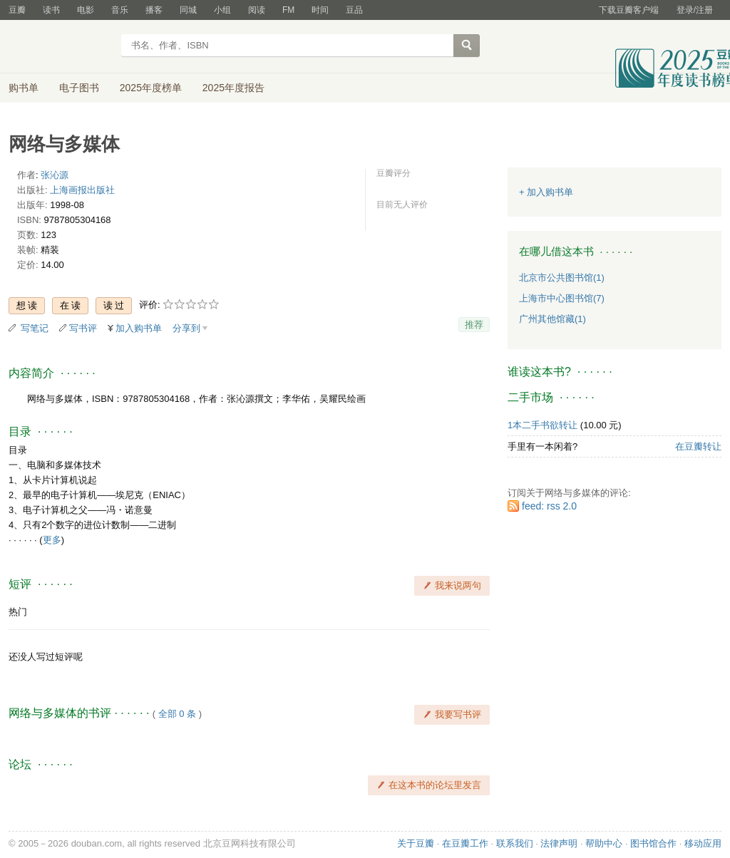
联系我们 (514, 843)
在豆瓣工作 (465, 843)
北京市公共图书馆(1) (562, 277)
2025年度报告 (233, 87)
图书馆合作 (653, 843)
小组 (222, 10)
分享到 (186, 328)
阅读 (256, 10)
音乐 (119, 10)
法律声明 (558, 843)
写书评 (83, 328)
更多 (52, 539)
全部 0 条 (177, 713)
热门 (18, 611)
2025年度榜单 (151, 87)
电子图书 (79, 87)
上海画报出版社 (82, 190)
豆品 (354, 10)
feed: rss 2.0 (549, 506)
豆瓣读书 (60, 47)
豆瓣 (17, 10)
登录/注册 (695, 10)
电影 (85, 10)
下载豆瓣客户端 (629, 10)
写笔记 (34, 328)
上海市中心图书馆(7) (562, 298)
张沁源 (54, 175)
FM (288, 10)
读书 (51, 10)
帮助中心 (603, 843)
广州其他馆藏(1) (552, 319)
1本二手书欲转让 (542, 425)
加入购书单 (138, 328)
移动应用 (702, 843)
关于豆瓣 (415, 843)
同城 (188, 10)
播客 (154, 10)
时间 (320, 10)
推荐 (474, 324)
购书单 (23, 87)
